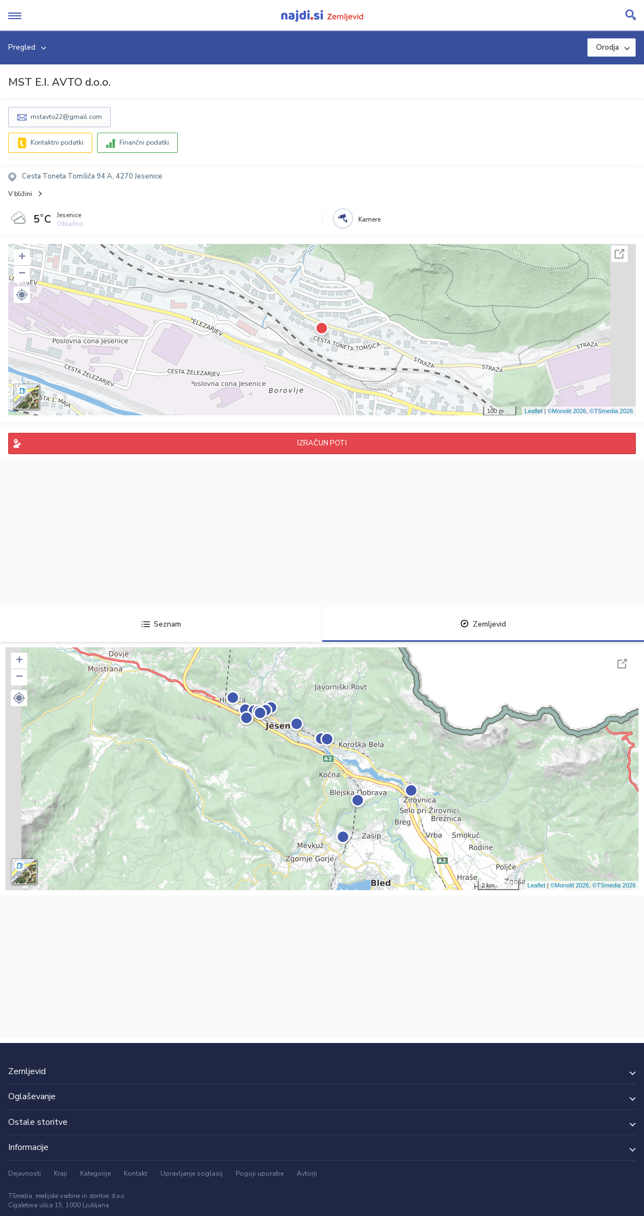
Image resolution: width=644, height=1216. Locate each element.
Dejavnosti (24, 1173)
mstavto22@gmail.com (66, 116)
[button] (22, 295)
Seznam (161, 624)
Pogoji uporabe (260, 1173)
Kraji (60, 1173)
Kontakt (135, 1173)
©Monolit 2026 (566, 411)
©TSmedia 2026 (611, 411)
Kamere (369, 219)
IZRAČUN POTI (322, 443)
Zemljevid (483, 624)
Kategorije (95, 1173)
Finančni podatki (144, 142)
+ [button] (22, 257)
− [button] (22, 274)
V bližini (20, 193)
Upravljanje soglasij (191, 1173)
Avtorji (307, 1173)
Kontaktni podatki (57, 142)
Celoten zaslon (619, 254)
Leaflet (534, 411)
